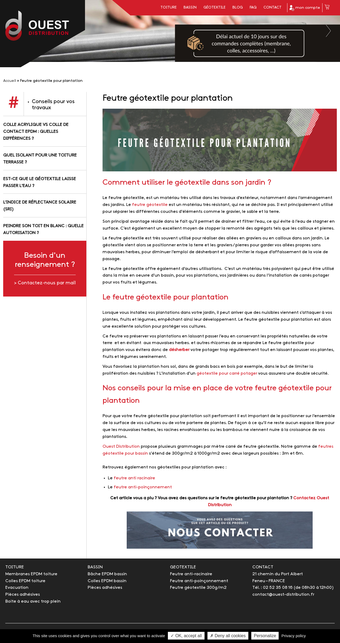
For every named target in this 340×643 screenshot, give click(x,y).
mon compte (305, 8)
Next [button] (328, 30)
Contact (273, 7)
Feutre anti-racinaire (191, 574)
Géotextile (214, 7)
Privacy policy (294, 635)
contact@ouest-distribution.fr (283, 595)
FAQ (253, 7)
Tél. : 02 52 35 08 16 (272, 588)
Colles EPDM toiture (25, 581)
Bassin (190, 7)
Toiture (168, 7)
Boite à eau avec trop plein (33, 601)
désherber (179, 350)
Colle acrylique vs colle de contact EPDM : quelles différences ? (36, 132)
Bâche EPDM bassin (107, 574)
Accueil (9, 81)
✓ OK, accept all (186, 635)
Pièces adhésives (22, 595)
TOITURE (14, 567)
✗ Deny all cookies (228, 635)
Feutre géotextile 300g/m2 (198, 588)
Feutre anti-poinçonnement (199, 581)
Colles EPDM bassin (107, 581)
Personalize (265, 635)
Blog (237, 7)
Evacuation (16, 588)
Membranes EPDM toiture (31, 574)
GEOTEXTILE (183, 567)
